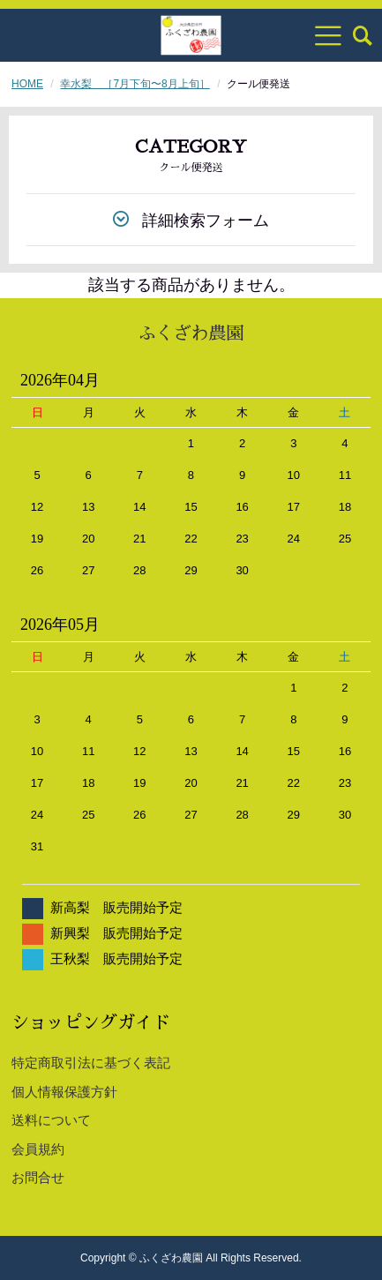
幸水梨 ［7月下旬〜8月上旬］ (134, 84)
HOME (27, 84)
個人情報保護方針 (64, 1091)
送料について (51, 1119)
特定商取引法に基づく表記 (90, 1062)
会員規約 (37, 1149)
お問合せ (37, 1177)
